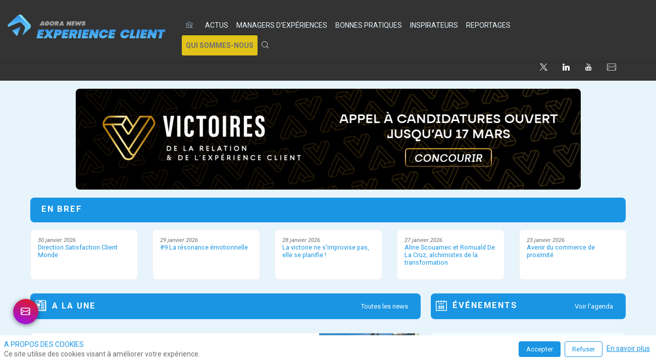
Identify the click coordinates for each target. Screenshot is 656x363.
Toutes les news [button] (384, 306)
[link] (216, 25)
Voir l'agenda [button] (594, 306)
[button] (220, 45)
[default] (191, 25)
